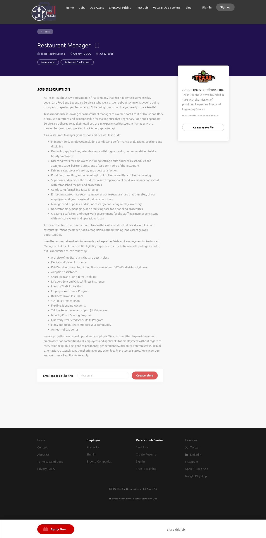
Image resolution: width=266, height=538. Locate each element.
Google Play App (196, 476)
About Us (43, 454)
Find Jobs (142, 447)
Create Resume (146, 454)
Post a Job (93, 447)
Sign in (207, 7)
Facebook (191, 440)
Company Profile (203, 127)
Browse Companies (99, 461)
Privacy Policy (46, 468)
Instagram (191, 461)
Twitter (195, 447)
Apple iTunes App (196, 468)
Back (47, 31)
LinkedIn (195, 454)
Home (41, 440)
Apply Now (58, 529)
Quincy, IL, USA (82, 53)
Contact (42, 447)
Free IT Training (146, 468)
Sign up (225, 7)
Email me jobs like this (58, 375)
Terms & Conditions (50, 461)
